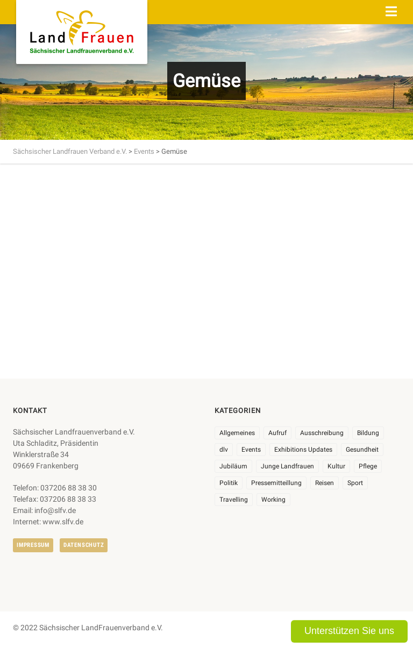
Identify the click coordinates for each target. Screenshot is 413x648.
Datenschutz (83, 545)
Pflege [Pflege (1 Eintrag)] (368, 466)
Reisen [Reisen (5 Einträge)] (324, 483)
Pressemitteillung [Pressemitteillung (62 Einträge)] (276, 483)
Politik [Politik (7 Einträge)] (228, 483)
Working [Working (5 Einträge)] (273, 499)
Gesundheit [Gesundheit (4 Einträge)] (362, 449)
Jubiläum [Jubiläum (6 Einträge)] (233, 466)
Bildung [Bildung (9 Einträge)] (368, 433)
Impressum (33, 545)
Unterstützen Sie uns (349, 630)
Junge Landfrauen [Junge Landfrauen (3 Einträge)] (287, 466)
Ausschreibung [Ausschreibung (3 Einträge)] (322, 433)
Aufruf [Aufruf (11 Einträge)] (277, 433)
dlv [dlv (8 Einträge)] (223, 449)
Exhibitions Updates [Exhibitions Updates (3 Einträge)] (303, 449)
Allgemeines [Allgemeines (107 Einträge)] (237, 433)
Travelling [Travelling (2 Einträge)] (233, 499)
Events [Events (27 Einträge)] (251, 449)
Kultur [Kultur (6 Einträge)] (336, 466)
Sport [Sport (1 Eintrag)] (355, 483)
